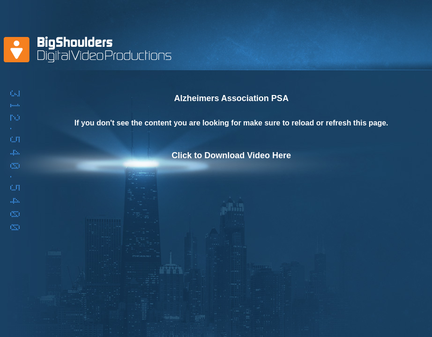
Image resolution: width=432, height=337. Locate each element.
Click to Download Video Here (231, 155)
